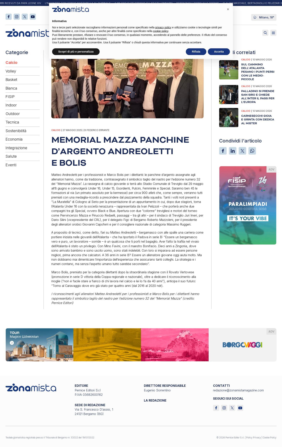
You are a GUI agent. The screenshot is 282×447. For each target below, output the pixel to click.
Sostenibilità (16, 130)
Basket (11, 79)
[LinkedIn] (232, 151)
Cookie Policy (269, 437)
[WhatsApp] (252, 151)
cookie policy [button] (160, 31)
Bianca (11, 88)
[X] (242, 151)
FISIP (10, 96)
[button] (228, 9)
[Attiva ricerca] (265, 33)
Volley (11, 71)
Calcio (11, 62)
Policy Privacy (253, 437)
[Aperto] (273, 33)
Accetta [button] (219, 51)
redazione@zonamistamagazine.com (238, 390)
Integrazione (16, 148)
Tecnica (12, 122)
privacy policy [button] (163, 27)
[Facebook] (223, 151)
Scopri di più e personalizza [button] (75, 51)
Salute (11, 156)
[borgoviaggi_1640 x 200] (141, 344)
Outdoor (13, 113)
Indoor (11, 105)
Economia (14, 139)
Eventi (11, 165)
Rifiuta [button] (196, 51)
